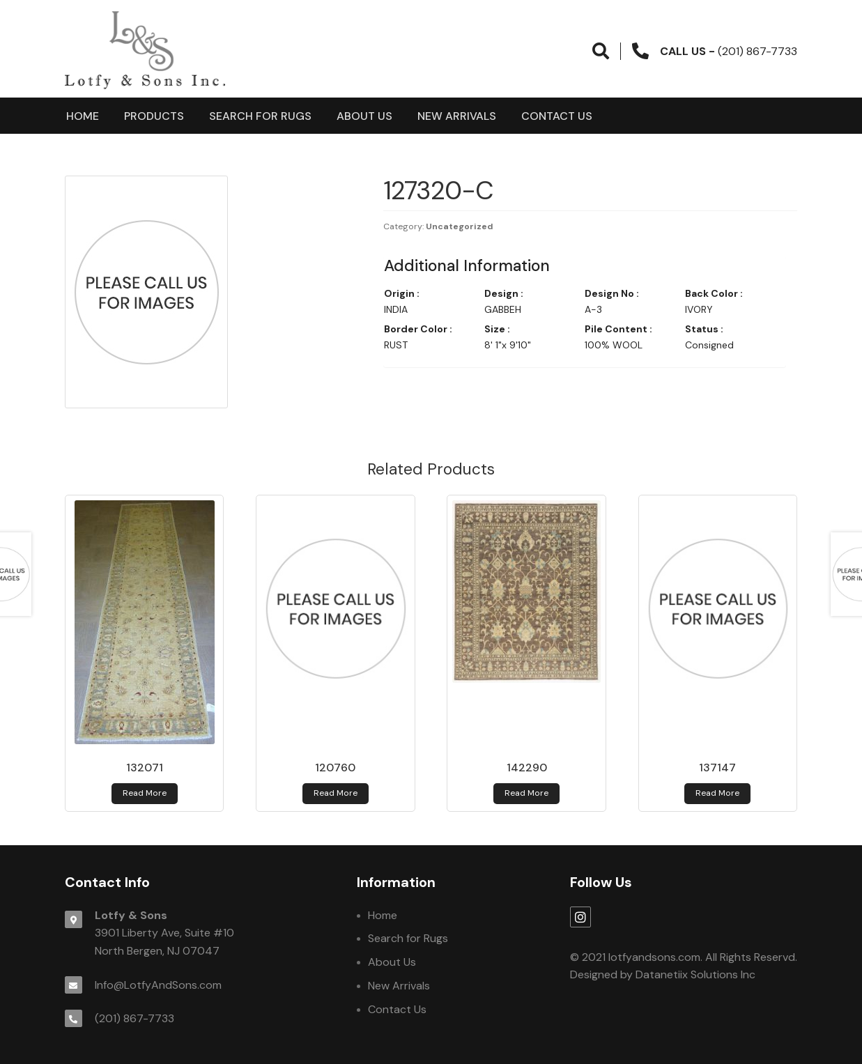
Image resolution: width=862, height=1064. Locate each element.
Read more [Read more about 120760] (335, 793)
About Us (364, 116)
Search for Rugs (260, 116)
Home (82, 116)
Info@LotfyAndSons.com (158, 985)
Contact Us (556, 116)
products (154, 116)
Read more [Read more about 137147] (717, 793)
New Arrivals (456, 116)
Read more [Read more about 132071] (145, 793)
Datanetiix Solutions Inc (695, 974)
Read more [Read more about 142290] (526, 793)
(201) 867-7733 (134, 1018)
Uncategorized (459, 226)
